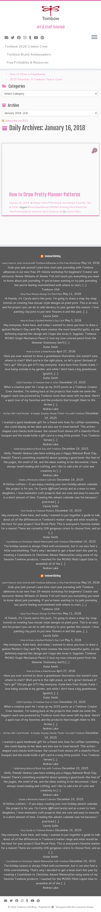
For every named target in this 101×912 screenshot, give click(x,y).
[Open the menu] (94, 37)
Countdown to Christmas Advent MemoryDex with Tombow (37, 541)
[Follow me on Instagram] (26, 37)
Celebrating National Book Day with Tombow (37, 448)
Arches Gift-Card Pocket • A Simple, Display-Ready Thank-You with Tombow (44, 413)
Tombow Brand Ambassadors (29, 54)
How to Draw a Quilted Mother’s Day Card (42, 320)
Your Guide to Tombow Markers (37, 510)
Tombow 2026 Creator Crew (26, 46)
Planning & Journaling (61, 202)
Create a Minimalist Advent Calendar (37, 479)
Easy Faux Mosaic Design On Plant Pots (41, 294)
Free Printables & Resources (27, 62)
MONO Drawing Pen (62, 207)
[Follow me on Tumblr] (31, 37)
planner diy (56, 211)
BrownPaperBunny (38, 207)
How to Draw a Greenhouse (27, 74)
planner (27, 211)
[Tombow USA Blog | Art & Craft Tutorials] (50, 13)
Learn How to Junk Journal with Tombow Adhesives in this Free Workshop (41, 263)
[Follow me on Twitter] (14, 37)
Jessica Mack (73, 211)
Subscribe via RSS (16, 121)
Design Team (40, 202)
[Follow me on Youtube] (37, 37)
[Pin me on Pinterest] (44, 37)
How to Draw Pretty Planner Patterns (44, 195)
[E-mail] (8, 37)
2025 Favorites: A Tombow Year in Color (36, 79)
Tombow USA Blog (52, 256)
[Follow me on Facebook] (20, 37)
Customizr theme (84, 907)
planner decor (41, 211)
